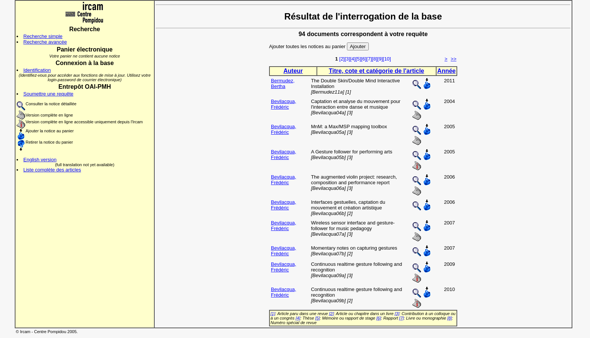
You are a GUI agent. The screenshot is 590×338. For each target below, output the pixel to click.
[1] (273, 313)
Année (446, 71)
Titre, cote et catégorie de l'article (376, 71)
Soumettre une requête (48, 94)
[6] (363, 59)
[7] (369, 59)
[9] (380, 59)
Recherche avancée (45, 42)
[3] (347, 59)
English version (39, 159)
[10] (387, 59)
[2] (342, 59)
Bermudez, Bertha (283, 83)
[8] (374, 59)
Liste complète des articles (52, 170)
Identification (37, 70)
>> (453, 59)
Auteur (293, 71)
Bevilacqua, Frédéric (283, 104)
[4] (352, 59)
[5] (358, 59)
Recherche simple (42, 36)
